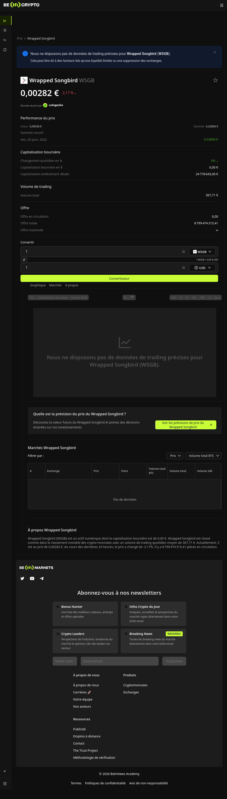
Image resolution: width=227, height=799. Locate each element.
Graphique (38, 285)
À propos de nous (86, 685)
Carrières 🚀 (82, 692)
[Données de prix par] (53, 106)
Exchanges (131, 692)
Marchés (55, 285)
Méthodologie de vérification (94, 757)
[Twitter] (22, 579)
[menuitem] (6, 20)
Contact (78, 743)
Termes (76, 783)
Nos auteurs (82, 706)
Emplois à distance (86, 736)
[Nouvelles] (22, 5)
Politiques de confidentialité (105, 783)
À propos (71, 285)
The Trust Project (85, 750)
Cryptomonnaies (135, 685)
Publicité (79, 729)
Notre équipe (82, 699)
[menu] (6, 35)
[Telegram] (42, 579)
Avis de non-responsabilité (148, 783)
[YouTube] (32, 579)
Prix (19, 38)
